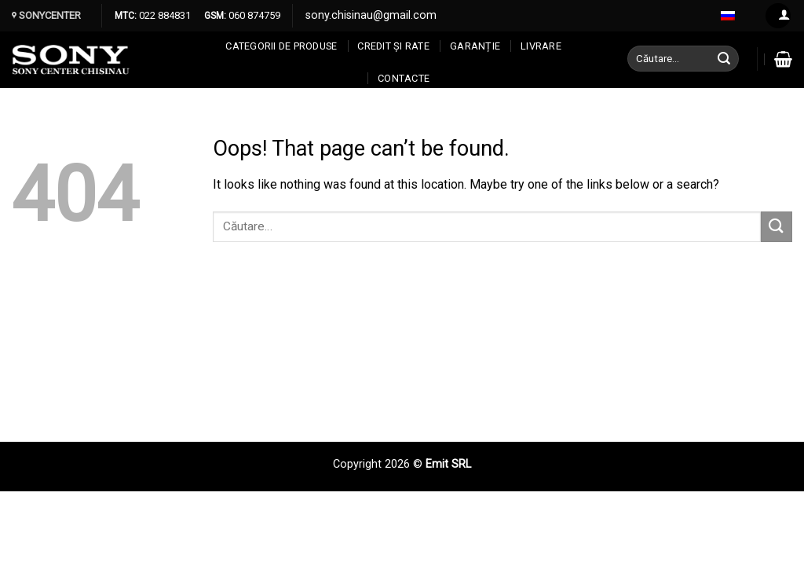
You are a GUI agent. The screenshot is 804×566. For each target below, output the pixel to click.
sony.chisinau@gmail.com (371, 15)
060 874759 (253, 15)
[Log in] (778, 16)
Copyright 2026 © (379, 464)
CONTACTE (403, 78)
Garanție (475, 46)
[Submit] (724, 59)
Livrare (541, 46)
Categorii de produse (281, 46)
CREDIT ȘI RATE (393, 46)
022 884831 (164, 15)
